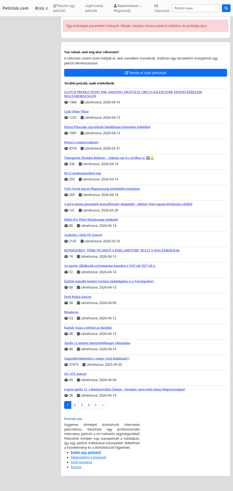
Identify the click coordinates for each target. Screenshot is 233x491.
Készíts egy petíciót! (64, 8)
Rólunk (76, 467)
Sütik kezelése (81, 462)
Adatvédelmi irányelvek (88, 457)
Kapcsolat (162, 8)
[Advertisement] (29, 78)
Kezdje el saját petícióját (145, 72)
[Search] (197, 8)
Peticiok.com (15, 8)
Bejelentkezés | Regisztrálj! (127, 8)
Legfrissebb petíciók (94, 8)
